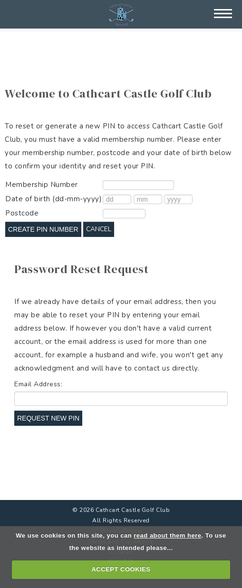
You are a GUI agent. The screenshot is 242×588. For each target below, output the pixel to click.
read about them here (167, 535)
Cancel (98, 229)
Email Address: (38, 384)
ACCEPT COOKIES (120, 569)
